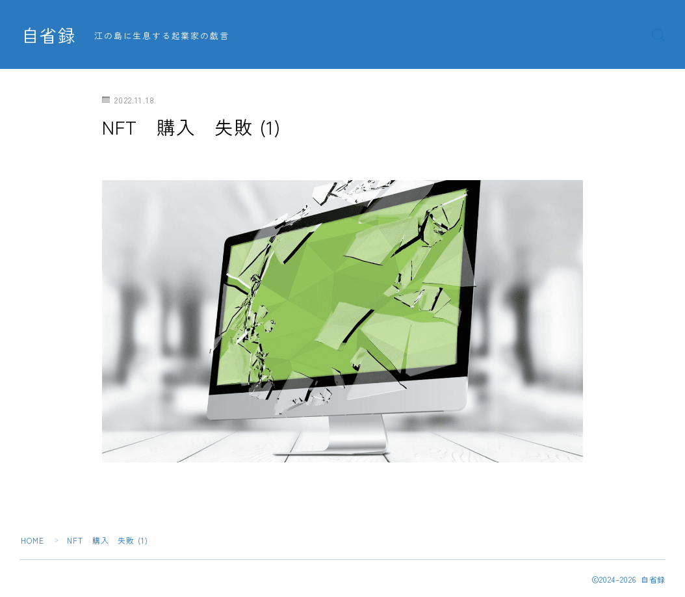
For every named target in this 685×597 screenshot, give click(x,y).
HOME (33, 540)
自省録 (48, 35)
